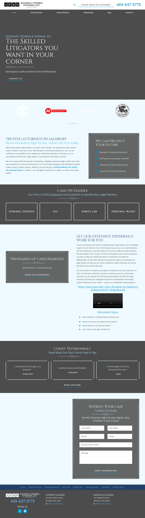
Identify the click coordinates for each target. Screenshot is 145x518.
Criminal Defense (52, 487)
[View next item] (77, 123)
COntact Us (15, 79)
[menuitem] (13, 13)
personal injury (15, 170)
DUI (69, 167)
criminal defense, (60, 167)
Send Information (106, 471)
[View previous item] (68, 123)
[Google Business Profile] (25, 511)
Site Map (105, 487)
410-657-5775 (128, 4)
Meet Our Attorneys (37, 275)
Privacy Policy (118, 487)
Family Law (78, 487)
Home (23, 487)
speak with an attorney (96, 5)
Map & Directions (55, 504)
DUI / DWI (66, 487)
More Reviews (72, 385)
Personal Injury (92, 487)
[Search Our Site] (74, 5)
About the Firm (35, 487)
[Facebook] (20, 511)
